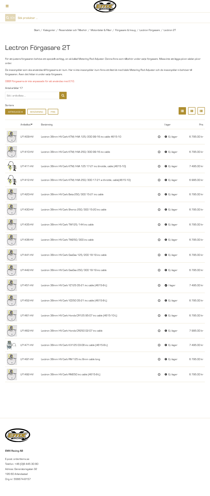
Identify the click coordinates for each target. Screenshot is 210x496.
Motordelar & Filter (101, 30)
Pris (53, 111)
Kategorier (49, 30)
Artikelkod (26, 124)
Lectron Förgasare (149, 30)
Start (37, 30)
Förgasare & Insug (125, 30)
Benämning (36, 111)
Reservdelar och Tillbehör (73, 30)
